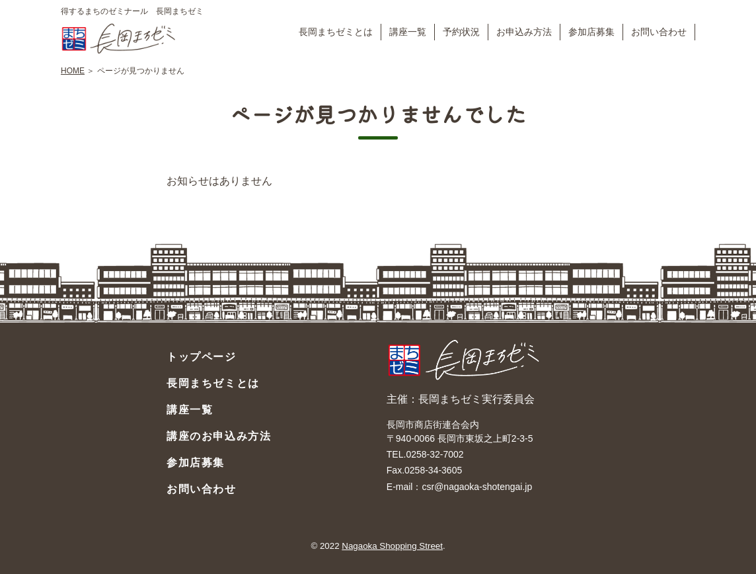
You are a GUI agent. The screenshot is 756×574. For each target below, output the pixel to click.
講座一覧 (407, 31)
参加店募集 (591, 31)
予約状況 (461, 31)
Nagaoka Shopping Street (392, 546)
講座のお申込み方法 (219, 436)
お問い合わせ (659, 31)
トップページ (202, 356)
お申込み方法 (524, 31)
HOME (73, 70)
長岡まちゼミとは (336, 31)
